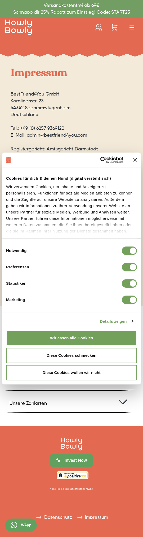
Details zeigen (113, 321)
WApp (21, 525)
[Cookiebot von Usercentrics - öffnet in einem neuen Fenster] (100, 159)
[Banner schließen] (135, 160)
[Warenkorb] (114, 27)
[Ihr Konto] (99, 27)
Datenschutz (53, 515)
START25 (120, 12)
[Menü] (132, 27)
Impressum (92, 515)
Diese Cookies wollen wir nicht (71, 372)
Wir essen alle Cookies (71, 338)
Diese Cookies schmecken (71, 355)
